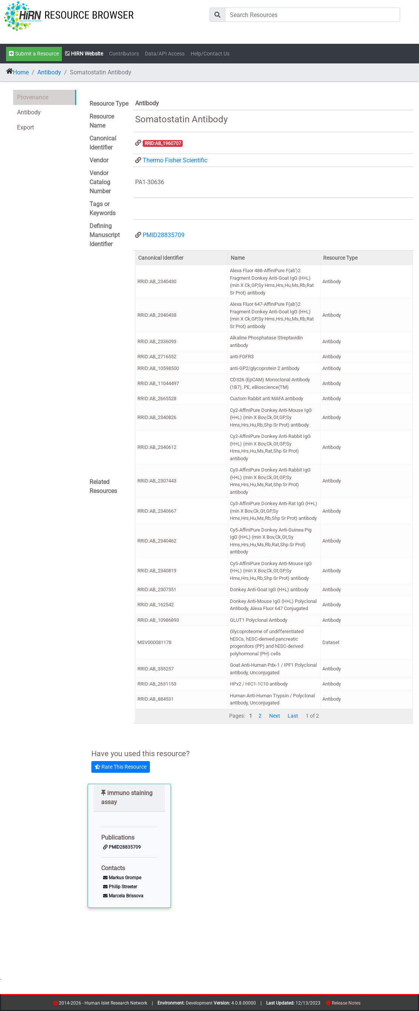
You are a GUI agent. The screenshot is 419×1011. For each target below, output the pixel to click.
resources (363, 1004)
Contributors (124, 54)
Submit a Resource (34, 54)
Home (21, 72)
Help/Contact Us (210, 54)
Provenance (32, 97)
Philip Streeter (120, 886)
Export (25, 127)
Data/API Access (165, 54)
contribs (365, 1004)
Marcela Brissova (123, 895)
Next (274, 716)
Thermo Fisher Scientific (175, 160)
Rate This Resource (120, 767)
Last (293, 716)
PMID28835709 (164, 235)
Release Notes (346, 1003)
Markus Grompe (122, 877)
